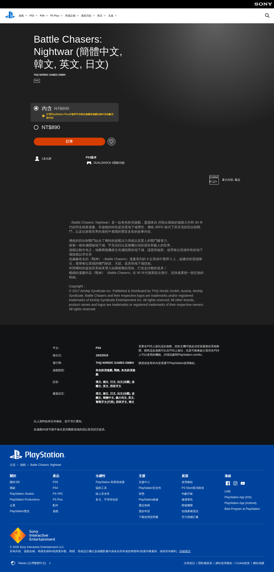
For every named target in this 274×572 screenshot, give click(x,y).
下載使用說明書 (148, 517)
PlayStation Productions (24, 499)
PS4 (42, 16)
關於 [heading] (13, 476)
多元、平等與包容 (107, 499)
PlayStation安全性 (150, 488)
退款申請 (144, 511)
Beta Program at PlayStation (242, 509)
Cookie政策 (243, 563)
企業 (12, 505)
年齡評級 (187, 493)
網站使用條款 (223, 563)
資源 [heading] (185, 476)
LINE (228, 491)
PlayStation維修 (149, 499)
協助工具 (101, 488)
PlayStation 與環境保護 (110, 482)
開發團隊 (187, 505)
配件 (55, 505)
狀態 (141, 493)
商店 (99, 16)
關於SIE (15, 482)
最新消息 (86, 16)
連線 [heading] (228, 476)
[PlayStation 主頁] (10, 16)
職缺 (12, 488)
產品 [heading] (56, 476)
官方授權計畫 (190, 517)
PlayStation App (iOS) (238, 497)
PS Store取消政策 (193, 488)
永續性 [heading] (100, 476)
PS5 (32, 16)
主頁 (12, 464)
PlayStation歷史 (20, 511)
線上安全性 (103, 493)
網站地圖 (258, 563)
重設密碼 (144, 505)
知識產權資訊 (190, 511)
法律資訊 (189, 563)
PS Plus (54, 16)
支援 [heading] (142, 476)
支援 (110, 16)
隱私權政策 (205, 563)
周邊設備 (70, 16)
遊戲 (21, 16)
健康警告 (187, 499)
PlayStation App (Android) (241, 503)
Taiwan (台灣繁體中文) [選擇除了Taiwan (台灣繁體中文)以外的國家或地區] (31, 563)
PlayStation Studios (22, 493)
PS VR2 (58, 493)
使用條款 (187, 482)
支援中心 (144, 482)
